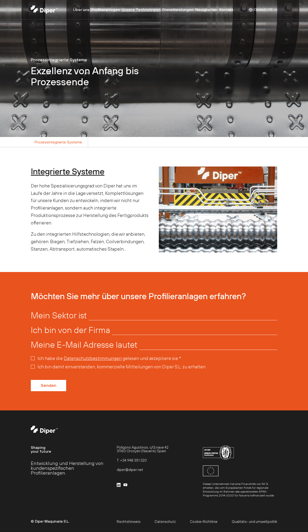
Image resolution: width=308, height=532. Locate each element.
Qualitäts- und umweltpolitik (254, 522)
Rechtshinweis (129, 522)
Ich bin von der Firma (70, 330)
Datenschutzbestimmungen (93, 358)
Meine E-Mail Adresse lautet (84, 344)
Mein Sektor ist (59, 315)
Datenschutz (165, 522)
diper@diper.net (130, 470)
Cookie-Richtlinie (204, 522)
